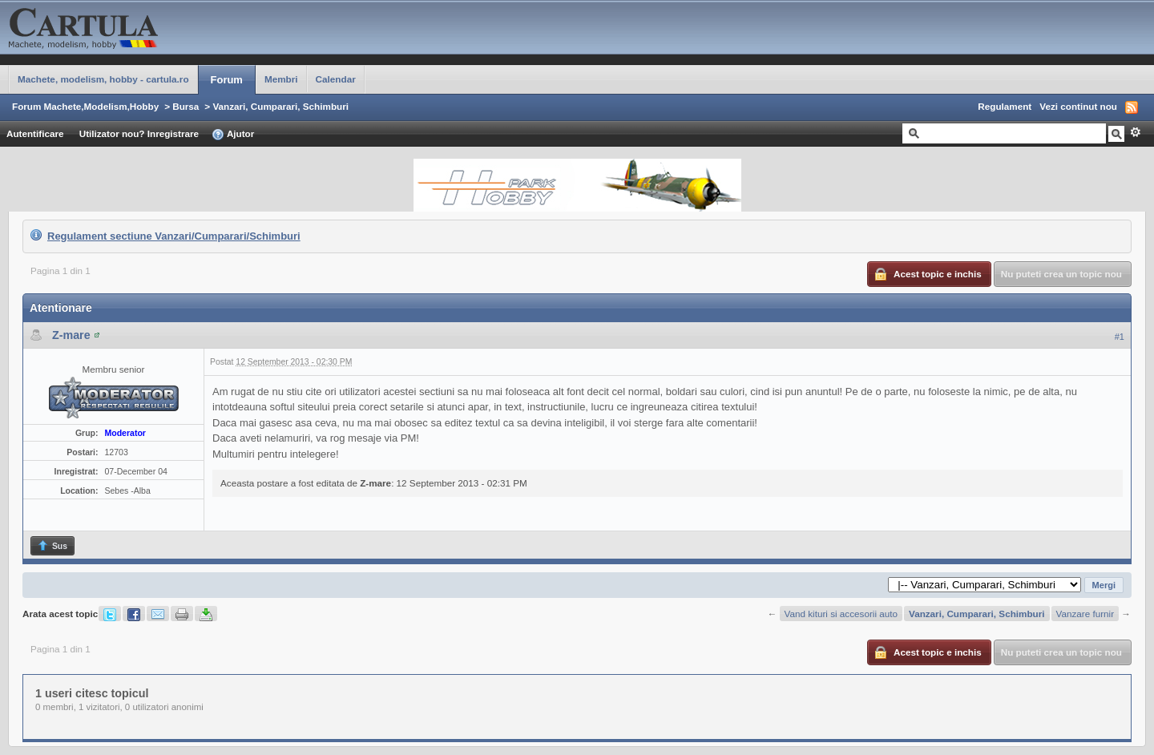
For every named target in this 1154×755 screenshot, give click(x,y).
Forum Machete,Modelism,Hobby (85, 106)
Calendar (336, 79)
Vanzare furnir (1085, 613)
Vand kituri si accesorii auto (841, 613)
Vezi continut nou (1078, 106)
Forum (227, 80)
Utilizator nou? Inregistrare (139, 133)
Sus (52, 545)
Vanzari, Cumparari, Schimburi (280, 106)
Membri (281, 79)
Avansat (1135, 132)
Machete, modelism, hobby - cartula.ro (103, 79)
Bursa (185, 106)
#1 (1119, 336)
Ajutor (233, 134)
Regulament (1004, 106)
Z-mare (71, 335)
